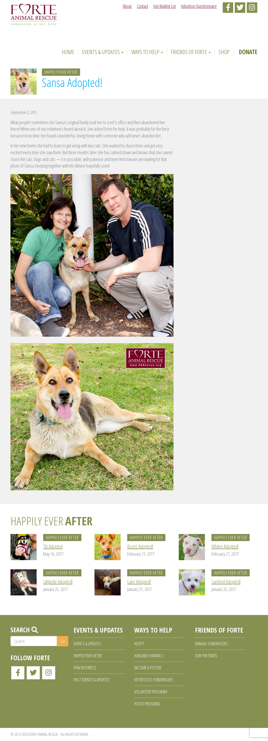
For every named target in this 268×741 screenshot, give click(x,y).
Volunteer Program (150, 691)
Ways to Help (147, 52)
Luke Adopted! (139, 581)
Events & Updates (103, 52)
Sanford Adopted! (226, 581)
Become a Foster (147, 667)
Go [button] (62, 641)
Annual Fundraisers (211, 643)
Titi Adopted (53, 546)
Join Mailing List (164, 6)
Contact (142, 6)
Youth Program (147, 703)
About (127, 6)
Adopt (139, 643)
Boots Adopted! (140, 546)
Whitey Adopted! (224, 546)
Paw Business (85, 667)
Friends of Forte (191, 52)
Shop (224, 52)
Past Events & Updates (92, 679)
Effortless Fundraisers (153, 679)
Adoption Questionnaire (199, 6)
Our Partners (206, 655)
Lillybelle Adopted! (57, 581)
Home (67, 52)
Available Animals (148, 655)
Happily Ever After (60, 72)
